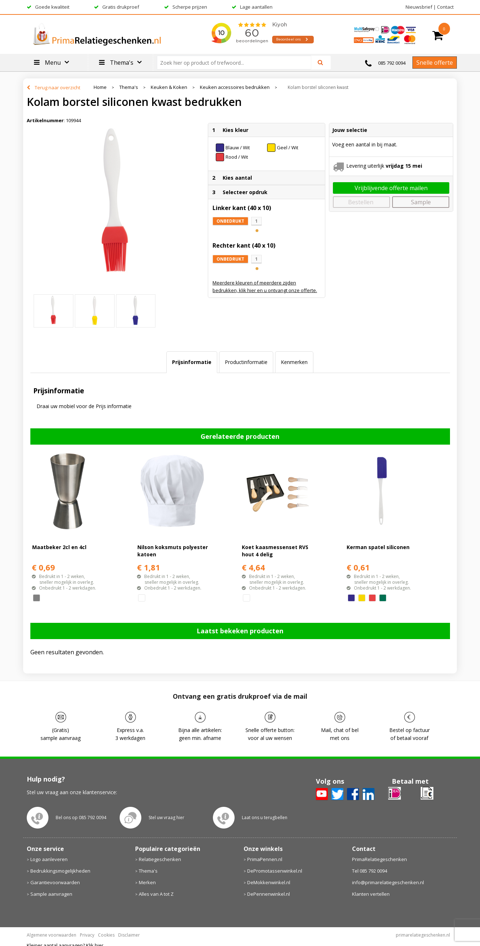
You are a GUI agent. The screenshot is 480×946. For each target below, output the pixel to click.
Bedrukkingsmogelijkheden (60, 871)
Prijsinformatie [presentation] (191, 362)
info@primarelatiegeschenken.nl (388, 882)
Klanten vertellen (371, 894)
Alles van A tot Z (156, 894)
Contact (445, 7)
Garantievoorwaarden (55, 882)
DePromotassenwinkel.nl (274, 871)
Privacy (87, 935)
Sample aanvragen (51, 894)
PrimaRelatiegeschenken (379, 859)
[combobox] (237, 62)
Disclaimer (129, 935)
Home (100, 87)
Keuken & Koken (169, 87)
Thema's (128, 87)
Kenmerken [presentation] (294, 362)
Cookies (106, 935)
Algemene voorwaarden (51, 935)
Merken (147, 882)
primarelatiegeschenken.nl (423, 935)
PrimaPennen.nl (264, 859)
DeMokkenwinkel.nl (268, 882)
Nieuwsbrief (419, 7)
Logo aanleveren (49, 859)
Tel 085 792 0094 (369, 871)
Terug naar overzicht (57, 87)
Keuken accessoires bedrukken (235, 87)
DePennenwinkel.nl (268, 894)
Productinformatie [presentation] (246, 362)
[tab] (191, 362)
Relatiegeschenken (160, 859)
